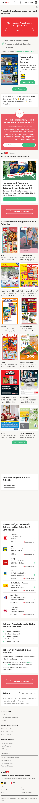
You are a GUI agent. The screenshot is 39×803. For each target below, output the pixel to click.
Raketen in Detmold (11, 639)
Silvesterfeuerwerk (9, 701)
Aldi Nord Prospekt (7, 743)
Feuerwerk (21, 701)
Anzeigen (34, 7)
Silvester (31, 698)
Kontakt (22, 790)
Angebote (22, 698)
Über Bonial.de (5, 715)
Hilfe (2, 787)
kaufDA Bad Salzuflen (10, 698)
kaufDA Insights (6, 760)
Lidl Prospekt (5, 749)
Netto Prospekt (6, 746)
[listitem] (10, 244)
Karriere (3, 720)
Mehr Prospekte (19, 89)
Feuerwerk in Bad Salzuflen (26, 52)
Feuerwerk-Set (9, 485)
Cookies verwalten (26, 793)
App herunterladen (7, 763)
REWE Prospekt (6, 735)
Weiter (28, 145)
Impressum (23, 787)
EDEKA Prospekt (6, 729)
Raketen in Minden (11, 636)
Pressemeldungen (7, 766)
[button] (19, 69)
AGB (2, 793)
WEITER (19, 30)
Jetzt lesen (20, 199)
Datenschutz (30, 139)
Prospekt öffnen (27, 82)
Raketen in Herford (11, 641)
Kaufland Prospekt (7, 732)
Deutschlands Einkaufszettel (10, 757)
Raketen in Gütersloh (11, 634)
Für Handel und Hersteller (9, 718)
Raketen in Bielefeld (11, 631)
